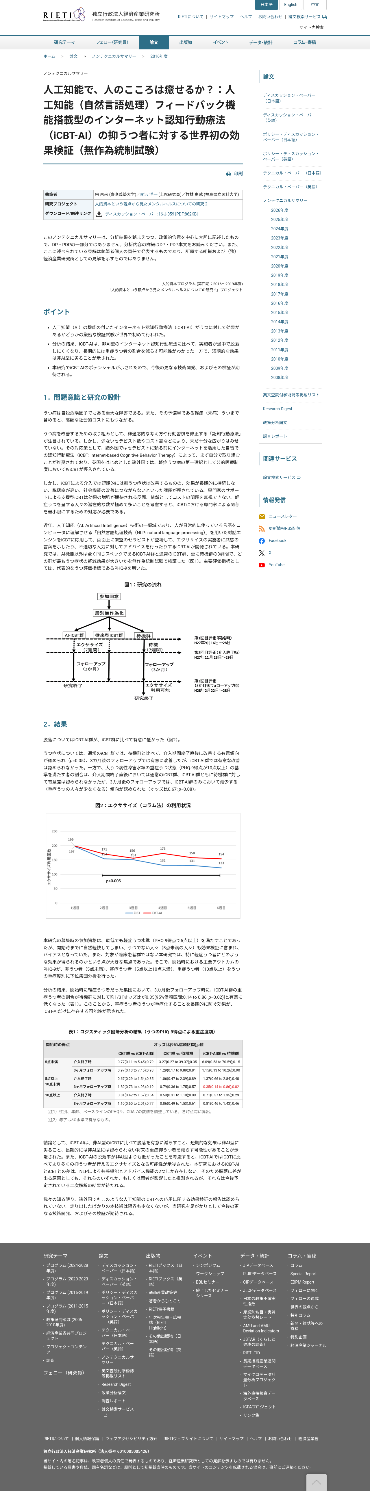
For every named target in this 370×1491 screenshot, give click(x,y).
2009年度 (279, 368)
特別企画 (299, 1337)
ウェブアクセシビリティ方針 (131, 1438)
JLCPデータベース (260, 1290)
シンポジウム (208, 1265)
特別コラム (301, 1315)
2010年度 (279, 359)
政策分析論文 (275, 422)
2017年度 (279, 294)
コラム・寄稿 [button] (305, 42)
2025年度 (279, 219)
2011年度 (279, 350)
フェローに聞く (305, 1290)
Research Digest (277, 408)
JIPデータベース (258, 1265)
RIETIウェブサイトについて (188, 1438)
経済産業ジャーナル (309, 1345)
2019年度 (279, 275)
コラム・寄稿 (302, 1256)
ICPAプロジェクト (259, 1407)
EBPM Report (302, 1282)
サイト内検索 (311, 27)
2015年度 (279, 312)
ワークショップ (210, 1273)
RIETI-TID (251, 1353)
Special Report (304, 1273)
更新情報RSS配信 (284, 528)
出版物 (153, 1256)
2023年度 (279, 238)
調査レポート (275, 436)
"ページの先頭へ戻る (316, 1482)
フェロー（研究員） (65, 1373)
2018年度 (279, 284)
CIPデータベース (258, 1282)
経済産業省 (308, 1438)
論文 (74, 56)
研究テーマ (55, 1256)
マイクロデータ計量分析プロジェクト (259, 1379)
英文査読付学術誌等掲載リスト (291, 395)
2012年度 (279, 340)
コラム (297, 1265)
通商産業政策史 (163, 1292)
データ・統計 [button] (261, 42)
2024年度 (279, 228)
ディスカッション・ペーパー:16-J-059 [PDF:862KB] (151, 214)
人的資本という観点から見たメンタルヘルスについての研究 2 (151, 204)
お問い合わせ (270, 16)
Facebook (277, 540)
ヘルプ (246, 16)
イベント (202, 1256)
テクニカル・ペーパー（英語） (291, 187)
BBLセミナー (207, 1282)
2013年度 (279, 331)
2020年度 (279, 266)
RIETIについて (191, 16)
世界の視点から (305, 1307)
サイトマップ (222, 16)
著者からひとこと (165, 1301)
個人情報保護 (87, 1438)
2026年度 (279, 210)
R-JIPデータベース (260, 1273)
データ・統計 (254, 1256)
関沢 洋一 (148, 194)
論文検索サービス (307, 16)
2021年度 (279, 257)
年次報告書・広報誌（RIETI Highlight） (165, 1322)
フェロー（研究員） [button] (112, 42)
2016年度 (159, 56)
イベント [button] (221, 42)
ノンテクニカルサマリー (114, 56)
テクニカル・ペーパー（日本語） (293, 173)
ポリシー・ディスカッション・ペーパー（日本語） (119, 1297)
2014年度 (279, 322)
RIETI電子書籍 (162, 1309)
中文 (315, 4)
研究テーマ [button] (64, 42)
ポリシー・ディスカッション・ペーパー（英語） (119, 1316)
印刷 (238, 174)
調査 (50, 1360)
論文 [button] (154, 42)
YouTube (276, 565)
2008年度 (279, 377)
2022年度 (279, 247)
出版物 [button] (186, 42)
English (290, 4)
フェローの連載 (305, 1298)
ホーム (49, 56)
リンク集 (251, 1415)
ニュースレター (283, 516)
